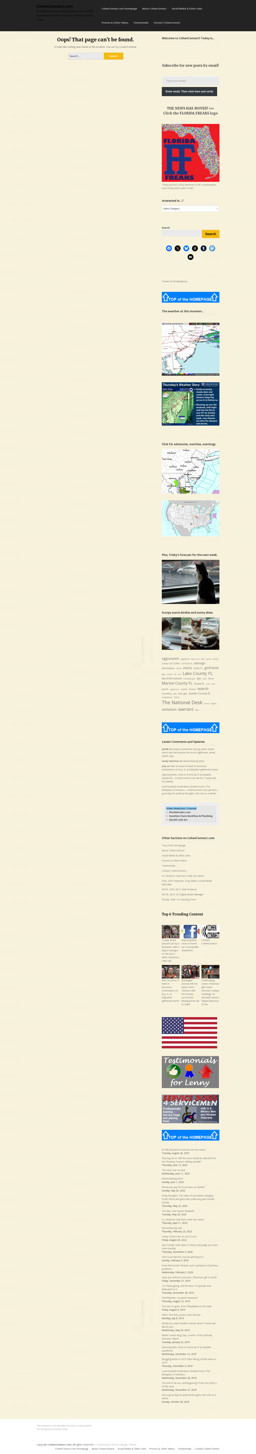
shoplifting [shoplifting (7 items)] (167, 693)
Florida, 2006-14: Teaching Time (179, 899)
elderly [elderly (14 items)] (187, 668)
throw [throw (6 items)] (206, 703)
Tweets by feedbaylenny (174, 281)
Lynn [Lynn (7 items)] (205, 678)
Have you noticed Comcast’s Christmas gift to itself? (189, 1277)
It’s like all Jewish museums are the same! (183, 1149)
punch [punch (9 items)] (165, 689)
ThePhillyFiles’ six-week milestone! (180, 1297)
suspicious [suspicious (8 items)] (167, 697)
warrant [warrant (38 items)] (185, 709)
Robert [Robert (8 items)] (192, 689)
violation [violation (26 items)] (169, 709)
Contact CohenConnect (167, 22)
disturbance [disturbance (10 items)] (168, 668)
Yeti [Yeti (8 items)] (197, 709)
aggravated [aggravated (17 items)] (170, 658)
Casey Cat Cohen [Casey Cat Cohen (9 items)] (171, 663)
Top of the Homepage (173, 845)
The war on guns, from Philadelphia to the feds (187, 1306)
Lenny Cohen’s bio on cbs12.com (179, 1236)
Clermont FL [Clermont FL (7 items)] (186, 663)
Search (210, 234)
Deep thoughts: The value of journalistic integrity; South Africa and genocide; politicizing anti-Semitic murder (188, 1199)
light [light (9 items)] (199, 678)
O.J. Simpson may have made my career (183, 875)
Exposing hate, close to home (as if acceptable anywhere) (190, 945)
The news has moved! (173, 1170)
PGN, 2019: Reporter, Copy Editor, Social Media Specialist (187, 882)
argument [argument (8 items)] (185, 658)
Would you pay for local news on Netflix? (183, 1187)
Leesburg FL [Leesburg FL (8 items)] (189, 678)
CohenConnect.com (55, 6)
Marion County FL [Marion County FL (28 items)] (177, 683)
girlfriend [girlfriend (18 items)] (211, 668)
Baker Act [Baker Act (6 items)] (195, 659)
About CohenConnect (154, 8)
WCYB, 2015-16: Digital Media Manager (182, 894)
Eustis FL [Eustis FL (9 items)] (198, 668)
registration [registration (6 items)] (174, 689)
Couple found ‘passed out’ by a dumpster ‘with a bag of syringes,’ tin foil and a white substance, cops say (171, 950)
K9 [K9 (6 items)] (175, 674)
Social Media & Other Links (187, 8)
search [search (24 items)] (202, 688)
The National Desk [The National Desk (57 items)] (182, 702)
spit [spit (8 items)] (175, 693)
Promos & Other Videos (115, 22)
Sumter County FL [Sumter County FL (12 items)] (200, 693)
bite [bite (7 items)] (203, 659)
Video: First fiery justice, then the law (181, 1314)
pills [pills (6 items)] (213, 684)
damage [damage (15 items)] (199, 663)
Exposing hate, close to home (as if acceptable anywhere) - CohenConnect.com (186, 776)
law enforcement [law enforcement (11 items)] (172, 678)
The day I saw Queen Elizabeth (178, 1211)
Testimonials (140, 22)
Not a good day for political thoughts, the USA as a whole (190, 791)
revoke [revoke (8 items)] (184, 689)
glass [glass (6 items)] (163, 674)
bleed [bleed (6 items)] (208, 659)
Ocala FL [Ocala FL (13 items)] (199, 683)
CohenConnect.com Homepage (119, 8)
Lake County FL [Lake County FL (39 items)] (198, 673)
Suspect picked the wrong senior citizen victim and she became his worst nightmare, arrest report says (188, 752)
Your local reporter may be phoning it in (183, 1256)
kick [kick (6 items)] (179, 674)
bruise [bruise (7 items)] (216, 659)
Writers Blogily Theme (123, 1444)
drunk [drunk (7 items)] (179, 668)
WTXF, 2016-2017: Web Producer (179, 889)
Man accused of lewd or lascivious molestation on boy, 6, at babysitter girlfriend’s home (190, 768)
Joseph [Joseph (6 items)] (170, 674)
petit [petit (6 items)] (208, 684)
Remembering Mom (193, 761)
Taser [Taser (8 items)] (176, 697)
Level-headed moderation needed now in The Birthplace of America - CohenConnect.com (186, 788)
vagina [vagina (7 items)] (213, 703)
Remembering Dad (172, 1228)
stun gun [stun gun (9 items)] (182, 693)
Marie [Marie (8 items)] (211, 678)
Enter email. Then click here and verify (189, 91)
